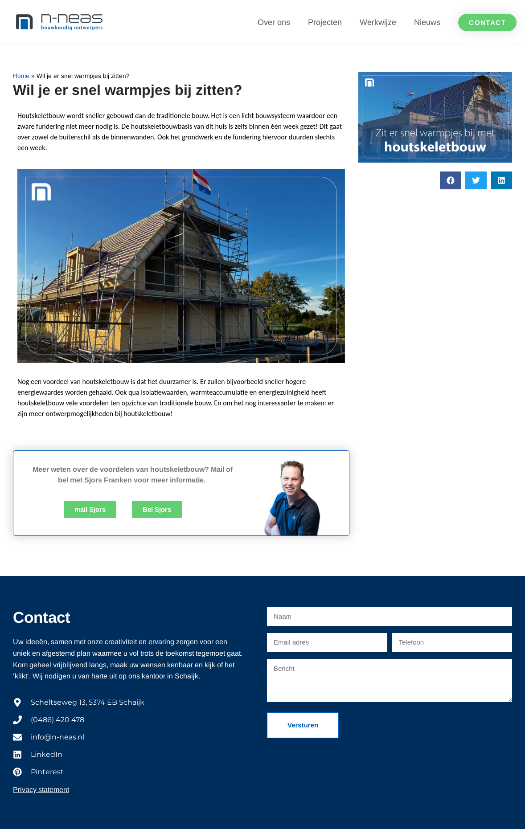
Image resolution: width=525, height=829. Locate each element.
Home (21, 76)
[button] (450, 180)
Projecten (325, 22)
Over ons (274, 22)
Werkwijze (378, 22)
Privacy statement (41, 789)
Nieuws (427, 22)
